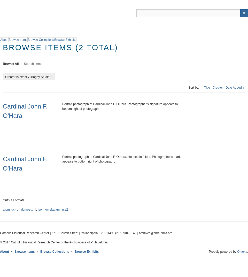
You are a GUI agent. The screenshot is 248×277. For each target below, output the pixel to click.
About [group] (4, 40)
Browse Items (24, 251)
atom (6, 209)
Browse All (11, 64)
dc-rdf (15, 209)
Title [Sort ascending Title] (207, 87)
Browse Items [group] (18, 40)
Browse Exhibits (87, 251)
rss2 (65, 209)
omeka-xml (52, 209)
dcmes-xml (28, 209)
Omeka (242, 251)
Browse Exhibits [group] (65, 40)
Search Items (33, 64)
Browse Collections (54, 251)
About (4, 251)
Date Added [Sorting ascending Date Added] (234, 87)
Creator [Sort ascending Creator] (218, 87)
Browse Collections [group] (41, 40)
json (40, 209)
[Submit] (244, 13)
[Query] (192, 13)
